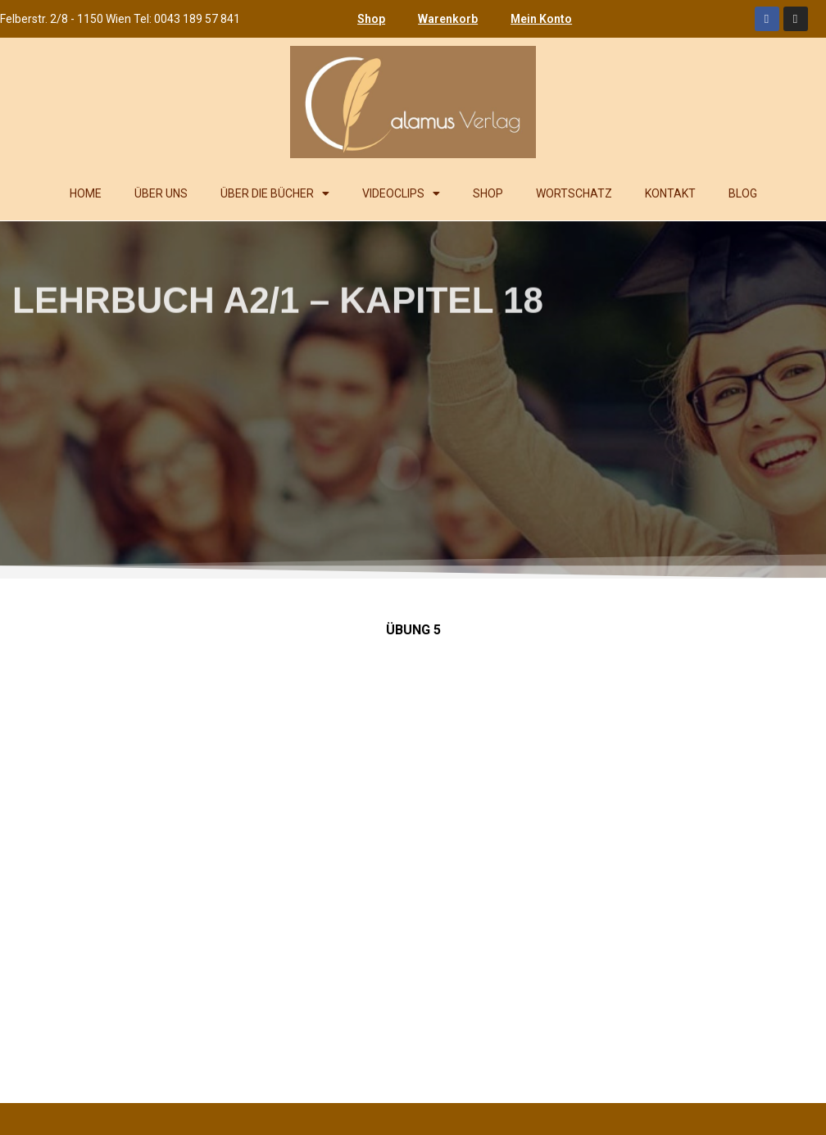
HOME (86, 193)
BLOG (742, 193)
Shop (371, 18)
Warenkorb (448, 18)
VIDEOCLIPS (401, 193)
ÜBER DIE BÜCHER (274, 193)
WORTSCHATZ (574, 193)
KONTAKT (670, 193)
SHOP (488, 193)
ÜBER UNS (161, 193)
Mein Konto (541, 18)
